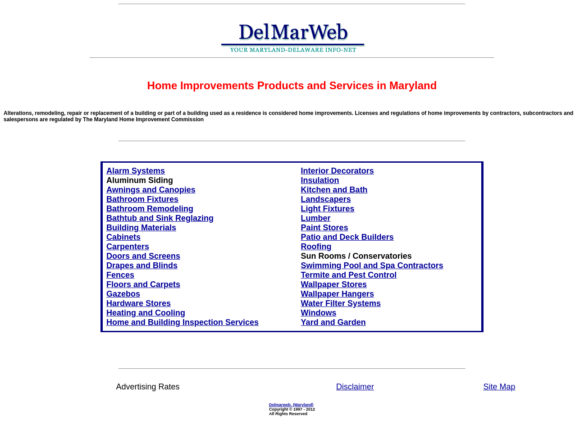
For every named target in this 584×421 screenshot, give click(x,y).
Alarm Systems (135, 170)
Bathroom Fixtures (142, 199)
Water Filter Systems (341, 303)
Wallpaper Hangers (337, 293)
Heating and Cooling (145, 312)
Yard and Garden (333, 322)
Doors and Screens (143, 256)
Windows (319, 312)
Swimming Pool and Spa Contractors (372, 265)
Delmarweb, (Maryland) (291, 405)
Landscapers (326, 199)
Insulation (320, 180)
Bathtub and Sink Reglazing (160, 218)
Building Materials (141, 227)
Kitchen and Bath (334, 189)
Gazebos (123, 293)
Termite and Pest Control (349, 274)
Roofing (316, 246)
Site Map (499, 386)
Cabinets (123, 237)
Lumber (316, 218)
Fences (120, 274)
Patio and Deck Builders (347, 237)
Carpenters (127, 246)
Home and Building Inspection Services (182, 322)
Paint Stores (324, 227)
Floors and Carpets (143, 284)
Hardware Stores (138, 303)
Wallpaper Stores (334, 284)
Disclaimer (355, 386)
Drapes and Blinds (142, 265)
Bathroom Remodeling (149, 208)
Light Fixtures (328, 208)
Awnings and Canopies (151, 189)
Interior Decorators (337, 170)
